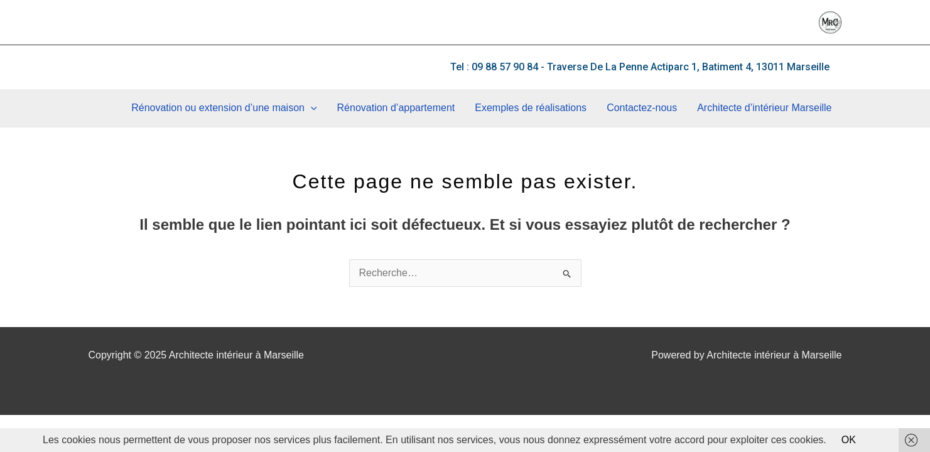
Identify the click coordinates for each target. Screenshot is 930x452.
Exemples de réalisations (531, 107)
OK (848, 439)
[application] (311, 108)
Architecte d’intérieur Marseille (764, 107)
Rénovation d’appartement (396, 107)
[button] (640, 67)
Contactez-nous (642, 107)
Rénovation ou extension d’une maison (223, 108)
